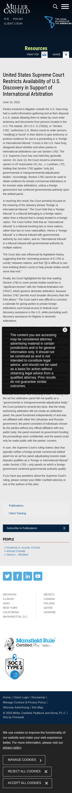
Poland (49, 603)
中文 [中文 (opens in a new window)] (6, 18)
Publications (16, 505)
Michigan (9, 594)
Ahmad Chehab (16, 551)
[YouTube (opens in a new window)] (37, 579)
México (49, 594)
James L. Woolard (17, 554)
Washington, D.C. (15, 616)
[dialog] (36, 360)
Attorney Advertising (16, 707)
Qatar (48, 607)
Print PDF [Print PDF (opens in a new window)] (33, 54)
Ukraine (50, 612)
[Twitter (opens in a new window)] (7, 579)
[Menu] (65, 8)
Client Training (17, 513)
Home (7, 697)
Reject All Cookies (24, 771)
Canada (49, 598)
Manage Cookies (22, 759)
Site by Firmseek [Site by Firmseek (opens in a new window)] (13, 717)
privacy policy (12, 747)
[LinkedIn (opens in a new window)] (27, 579)
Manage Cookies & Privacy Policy (24, 702)
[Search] (55, 6)
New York (10, 607)
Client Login (13, 23)
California (11, 612)
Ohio (6, 603)
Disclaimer (38, 697)
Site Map (37, 707)
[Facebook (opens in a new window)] (17, 579)
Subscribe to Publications (22, 528)
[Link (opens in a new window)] (58, 22)
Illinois (8, 598)
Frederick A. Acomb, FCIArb (23, 547)
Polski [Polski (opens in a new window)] (18, 18)
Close (65, 329)
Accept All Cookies (24, 783)
